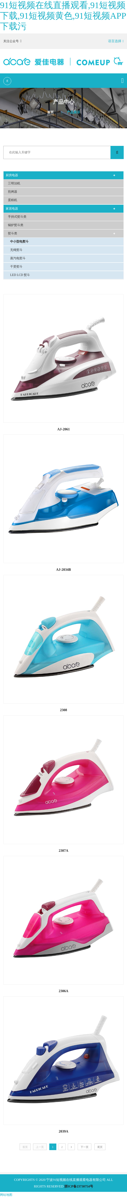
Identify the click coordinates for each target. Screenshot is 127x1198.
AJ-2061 (63, 429)
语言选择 (116, 41)
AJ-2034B (63, 569)
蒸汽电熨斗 (18, 258)
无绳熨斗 (16, 250)
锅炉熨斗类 (15, 225)
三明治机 (14, 183)
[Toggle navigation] (122, 80)
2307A (63, 850)
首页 (50, 112)
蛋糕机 (12, 200)
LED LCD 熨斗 (20, 275)
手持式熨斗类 (17, 216)
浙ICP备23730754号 (78, 1186)
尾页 (100, 1147)
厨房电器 (12, 175)
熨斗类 (12, 233)
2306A (63, 991)
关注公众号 (12, 41)
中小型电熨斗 (19, 241)
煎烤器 (12, 191)
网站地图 (6, 1194)
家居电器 (12, 208)
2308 (63, 710)
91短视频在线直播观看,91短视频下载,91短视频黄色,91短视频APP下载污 (63, 15)
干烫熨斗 (16, 266)
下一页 (84, 1147)
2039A (63, 1131)
